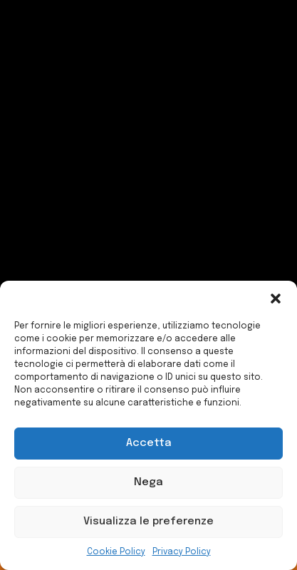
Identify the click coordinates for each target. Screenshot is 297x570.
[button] (276, 298)
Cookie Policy (116, 552)
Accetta (149, 443)
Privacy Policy (181, 552)
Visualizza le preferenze (148, 521)
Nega (148, 482)
